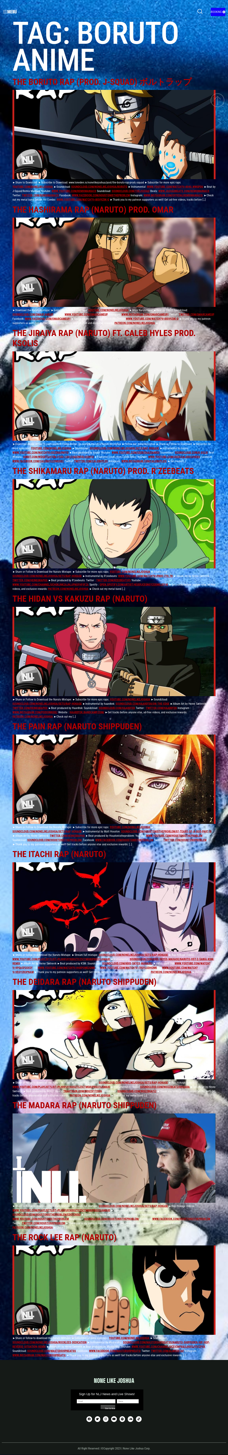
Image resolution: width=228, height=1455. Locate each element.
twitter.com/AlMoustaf (167, 1351)
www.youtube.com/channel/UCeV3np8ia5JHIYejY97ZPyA (168, 1346)
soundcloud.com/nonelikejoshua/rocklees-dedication (49, 1342)
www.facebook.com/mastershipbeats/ (115, 1351)
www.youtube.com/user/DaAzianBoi (135, 452)
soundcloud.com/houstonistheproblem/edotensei (46, 1214)
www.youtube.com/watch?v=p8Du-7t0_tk (145, 576)
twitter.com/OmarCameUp (196, 314)
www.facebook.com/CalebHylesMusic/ (38, 461)
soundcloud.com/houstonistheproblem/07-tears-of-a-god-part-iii (166, 831)
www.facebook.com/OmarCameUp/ (48, 318)
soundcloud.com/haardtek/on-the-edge (142, 703)
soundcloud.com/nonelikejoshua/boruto (99, 186)
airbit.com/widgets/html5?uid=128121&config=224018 (58, 457)
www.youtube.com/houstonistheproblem (174, 835)
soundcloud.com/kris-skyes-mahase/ (127, 963)
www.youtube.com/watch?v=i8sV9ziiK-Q (83, 199)
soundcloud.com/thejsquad (131, 191)
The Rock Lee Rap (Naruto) (64, 1237)
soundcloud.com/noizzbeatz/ (136, 1091)
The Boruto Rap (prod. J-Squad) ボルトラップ (102, 82)
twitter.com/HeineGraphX (30, 580)
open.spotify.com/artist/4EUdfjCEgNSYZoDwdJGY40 (134, 584)
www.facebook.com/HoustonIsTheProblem (101, 195)
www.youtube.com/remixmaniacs (74, 191)
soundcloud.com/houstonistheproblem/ (54, 840)
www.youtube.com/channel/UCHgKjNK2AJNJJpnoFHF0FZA (50, 584)
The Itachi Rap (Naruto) (59, 854)
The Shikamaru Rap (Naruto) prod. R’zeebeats (103, 471)
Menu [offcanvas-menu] (10, 11)
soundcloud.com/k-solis (191, 452)
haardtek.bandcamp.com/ (87, 712)
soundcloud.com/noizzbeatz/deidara (165, 1087)
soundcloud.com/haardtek (117, 708)
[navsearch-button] (200, 12)
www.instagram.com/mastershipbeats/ (39, 1355)
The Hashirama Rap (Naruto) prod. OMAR (92, 210)
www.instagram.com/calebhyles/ (144, 461)
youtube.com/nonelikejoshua (32, 186)
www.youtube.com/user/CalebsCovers (174, 457)
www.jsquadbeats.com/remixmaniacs (183, 191)
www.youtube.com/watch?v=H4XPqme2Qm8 (66, 967)
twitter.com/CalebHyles (91, 461)
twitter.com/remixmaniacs (40, 195)
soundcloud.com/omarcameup (32, 314)
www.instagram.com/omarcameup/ (145, 314)
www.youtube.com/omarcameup (86, 314)
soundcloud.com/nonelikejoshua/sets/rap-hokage (124, 448)
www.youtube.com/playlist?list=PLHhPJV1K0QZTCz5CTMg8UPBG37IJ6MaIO (61, 959)
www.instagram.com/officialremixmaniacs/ (173, 195)
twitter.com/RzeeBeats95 (113, 580)
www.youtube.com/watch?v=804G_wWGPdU (175, 186)
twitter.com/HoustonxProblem (184, 840)
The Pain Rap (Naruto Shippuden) (77, 726)
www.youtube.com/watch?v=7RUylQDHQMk (128, 967)
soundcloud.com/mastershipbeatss (51, 1351)
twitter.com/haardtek (161, 708)
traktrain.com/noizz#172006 (82, 1091)
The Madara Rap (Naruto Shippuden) (84, 1105)
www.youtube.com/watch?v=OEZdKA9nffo (40, 452)
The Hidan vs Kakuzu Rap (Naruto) (79, 599)
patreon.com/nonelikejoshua (135, 323)
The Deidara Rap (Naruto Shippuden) (84, 982)
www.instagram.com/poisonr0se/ (35, 712)
